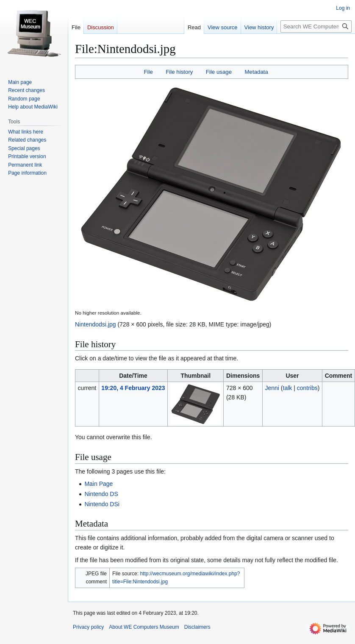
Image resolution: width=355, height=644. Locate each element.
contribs (307, 388)
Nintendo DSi (101, 504)
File (148, 72)
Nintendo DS (101, 494)
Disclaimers (197, 627)
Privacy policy (88, 627)
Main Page (98, 483)
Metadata (256, 72)
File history (179, 72)
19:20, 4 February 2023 (133, 388)
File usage (219, 72)
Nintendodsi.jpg (95, 324)
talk (287, 388)
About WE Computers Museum (144, 627)
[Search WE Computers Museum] (316, 26)
